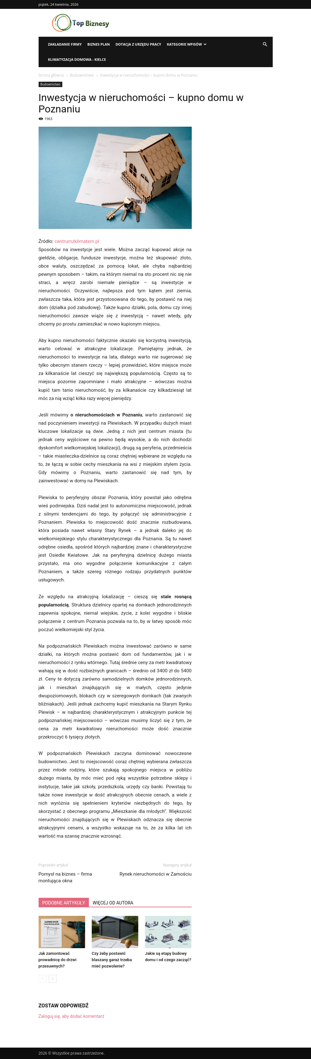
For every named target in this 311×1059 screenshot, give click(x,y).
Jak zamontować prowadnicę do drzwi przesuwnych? (58, 959)
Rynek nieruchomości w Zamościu (156, 874)
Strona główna (51, 75)
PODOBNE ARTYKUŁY (63, 902)
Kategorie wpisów (187, 44)
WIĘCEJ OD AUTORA (113, 902)
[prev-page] (43, 979)
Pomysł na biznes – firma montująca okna (65, 877)
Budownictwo (82, 75)
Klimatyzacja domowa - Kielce (77, 59)
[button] (265, 44)
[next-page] (53, 979)
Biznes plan (98, 44)
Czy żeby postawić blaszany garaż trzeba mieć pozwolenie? (112, 959)
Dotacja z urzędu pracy (138, 44)
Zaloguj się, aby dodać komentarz (71, 1016)
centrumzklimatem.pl (76, 241)
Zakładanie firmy (65, 44)
